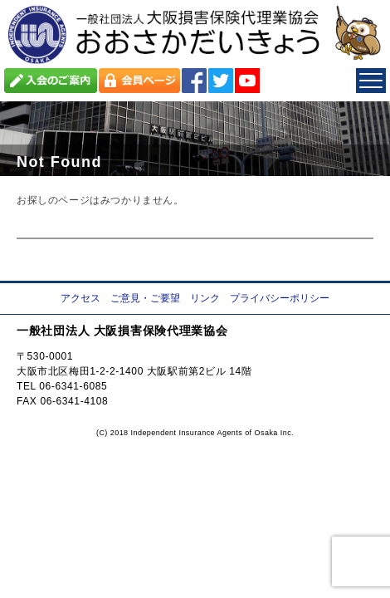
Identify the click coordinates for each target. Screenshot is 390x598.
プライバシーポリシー (279, 298)
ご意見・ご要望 (145, 298)
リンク (205, 298)
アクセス (80, 298)
